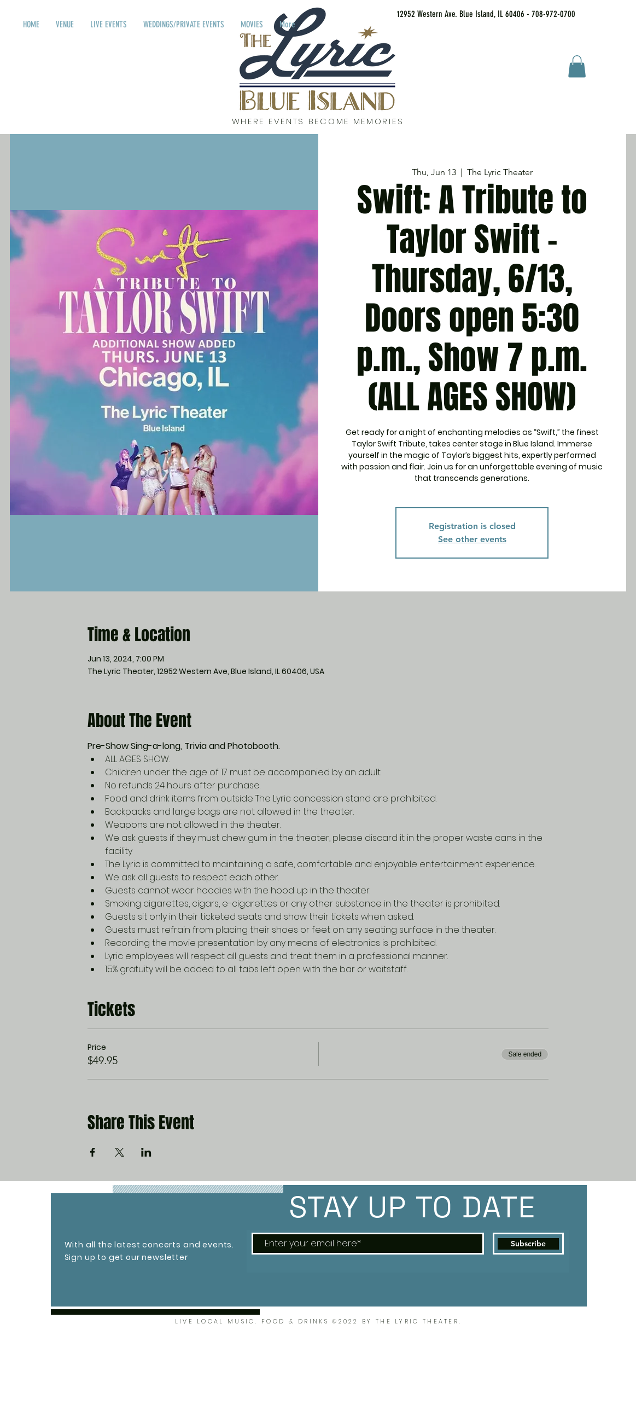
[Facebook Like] (613, 12)
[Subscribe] (528, 1244)
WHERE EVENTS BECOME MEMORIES (318, 121)
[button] (577, 66)
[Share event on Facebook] (92, 1152)
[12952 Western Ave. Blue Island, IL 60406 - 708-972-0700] (472, 14)
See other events (472, 539)
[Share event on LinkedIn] (146, 1152)
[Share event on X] (119, 1152)
